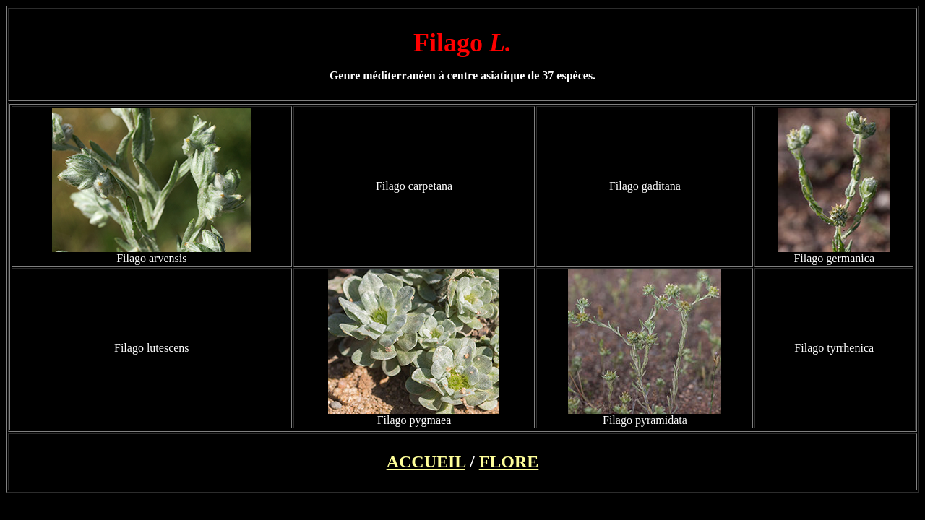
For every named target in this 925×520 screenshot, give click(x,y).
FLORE (509, 461)
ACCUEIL (426, 461)
